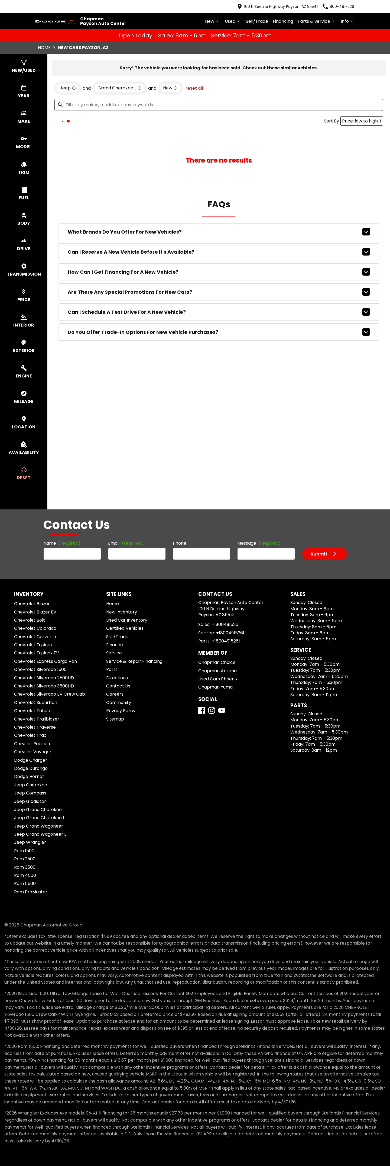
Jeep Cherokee (30, 784)
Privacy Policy (120, 711)
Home (44, 47)
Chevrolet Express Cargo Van (45, 661)
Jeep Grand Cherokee (38, 809)
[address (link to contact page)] (277, 6)
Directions (117, 677)
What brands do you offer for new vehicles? (219, 231)
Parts (112, 669)
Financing (283, 21)
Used (234, 21)
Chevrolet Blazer (32, 603)
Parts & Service (317, 21)
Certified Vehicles (125, 628)
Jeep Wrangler (30, 842)
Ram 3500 (24, 867)
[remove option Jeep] (68, 88)
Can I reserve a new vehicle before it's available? (219, 252)
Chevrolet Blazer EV (35, 612)
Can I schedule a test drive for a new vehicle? (219, 312)
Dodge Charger (30, 760)
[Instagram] (211, 710)
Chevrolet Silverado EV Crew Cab (49, 694)
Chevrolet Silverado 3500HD (44, 686)
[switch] (23, 66)
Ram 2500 (24, 859)
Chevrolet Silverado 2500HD (44, 677)
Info (348, 21)
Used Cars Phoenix (218, 679)
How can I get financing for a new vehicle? (219, 272)
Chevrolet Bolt (29, 620)
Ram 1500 (24, 850)
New (214, 21)
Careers (114, 694)
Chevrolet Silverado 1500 (40, 669)
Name (61, 543)
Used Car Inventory (126, 620)
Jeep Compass (30, 793)
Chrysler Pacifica (32, 743)
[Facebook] (201, 710)
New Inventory (121, 612)
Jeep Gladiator (30, 801)
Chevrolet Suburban (35, 702)
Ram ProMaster (30, 892)
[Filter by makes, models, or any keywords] (218, 105)
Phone (179, 543)
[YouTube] (221, 710)
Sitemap (115, 719)
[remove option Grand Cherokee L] (119, 88)
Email (126, 543)
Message (259, 543)
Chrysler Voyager (32, 752)
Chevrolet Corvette (35, 636)
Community (118, 702)
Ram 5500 (25, 883)
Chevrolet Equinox (33, 645)
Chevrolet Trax (30, 735)
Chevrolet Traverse (35, 727)
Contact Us (118, 686)
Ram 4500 (25, 875)
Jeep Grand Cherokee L (39, 818)
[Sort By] (361, 121)
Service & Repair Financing (134, 661)
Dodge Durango (31, 768)
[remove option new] (170, 88)
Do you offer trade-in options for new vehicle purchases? (219, 332)
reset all (194, 88)
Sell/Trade (258, 21)
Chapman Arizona (217, 670)
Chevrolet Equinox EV (36, 653)
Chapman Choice (217, 662)
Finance (114, 645)
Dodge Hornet (29, 776)
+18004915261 (226, 624)
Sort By (331, 121)
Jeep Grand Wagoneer (38, 826)
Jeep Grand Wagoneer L (40, 834)
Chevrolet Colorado (35, 628)
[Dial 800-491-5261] (339, 6)
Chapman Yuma (215, 687)
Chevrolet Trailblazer (36, 719)
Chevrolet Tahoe (32, 711)
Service (114, 653)
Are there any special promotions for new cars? (219, 292)
